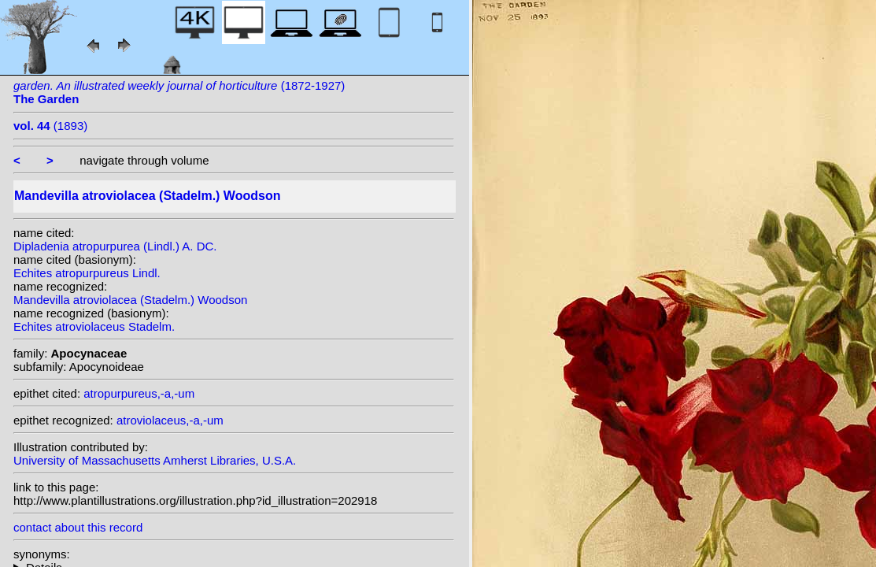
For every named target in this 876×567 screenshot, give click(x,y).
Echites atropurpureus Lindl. (87, 273)
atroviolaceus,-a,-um (170, 420)
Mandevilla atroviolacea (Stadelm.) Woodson (130, 299)
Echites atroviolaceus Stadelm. (94, 326)
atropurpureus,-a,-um (138, 393)
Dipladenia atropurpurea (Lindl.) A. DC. (114, 246)
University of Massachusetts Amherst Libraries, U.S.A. (154, 460)
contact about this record (77, 527)
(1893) (50, 125)
